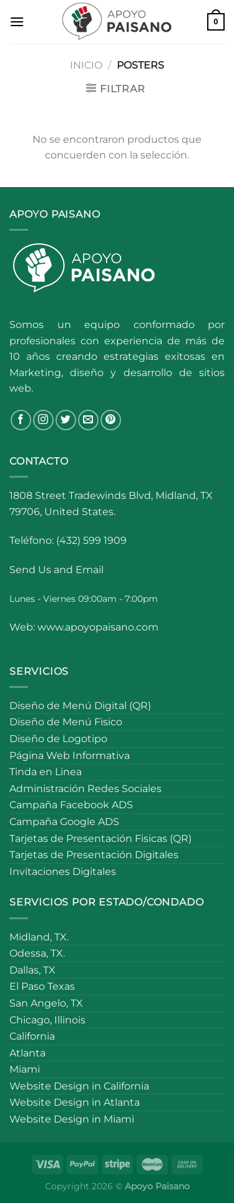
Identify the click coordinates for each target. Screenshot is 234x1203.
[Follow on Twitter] (66, 420)
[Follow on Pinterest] (110, 420)
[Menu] (16, 21)
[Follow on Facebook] (21, 420)
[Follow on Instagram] (43, 420)
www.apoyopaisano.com (97, 627)
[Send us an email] (88, 420)
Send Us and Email (56, 570)
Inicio (86, 65)
